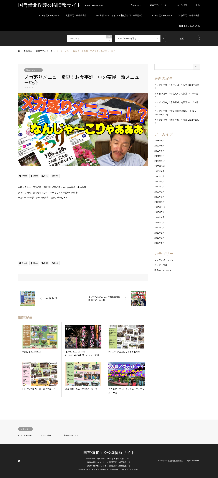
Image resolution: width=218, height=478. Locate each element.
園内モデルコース (158, 5)
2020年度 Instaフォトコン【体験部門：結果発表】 (176, 15)
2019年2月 (159, 227)
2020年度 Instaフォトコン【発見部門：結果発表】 (119, 15)
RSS (19, 461)
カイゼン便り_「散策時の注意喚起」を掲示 (175, 111)
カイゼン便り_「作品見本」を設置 (170, 93)
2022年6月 (159, 151)
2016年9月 (159, 243)
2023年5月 (159, 140)
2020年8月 (159, 171)
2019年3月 (159, 222)
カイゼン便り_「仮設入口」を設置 (170, 85)
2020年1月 (159, 197)
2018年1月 (159, 238)
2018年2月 (159, 233)
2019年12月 (160, 202)
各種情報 (28, 51)
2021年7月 (159, 156)
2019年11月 (160, 207)
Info (198, 5)
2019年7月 (159, 212)
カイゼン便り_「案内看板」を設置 (170, 102)
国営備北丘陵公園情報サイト (109, 452)
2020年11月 (160, 161)
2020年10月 (160, 166)
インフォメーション (163, 260)
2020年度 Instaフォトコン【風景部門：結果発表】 (63, 15)
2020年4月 (159, 181)
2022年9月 (159, 145)
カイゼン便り (181, 5)
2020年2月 (159, 192)
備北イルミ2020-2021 (189, 26)
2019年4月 (159, 217)
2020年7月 (159, 176)
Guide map (136, 5)
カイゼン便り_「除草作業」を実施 (170, 120)
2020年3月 (159, 186)
